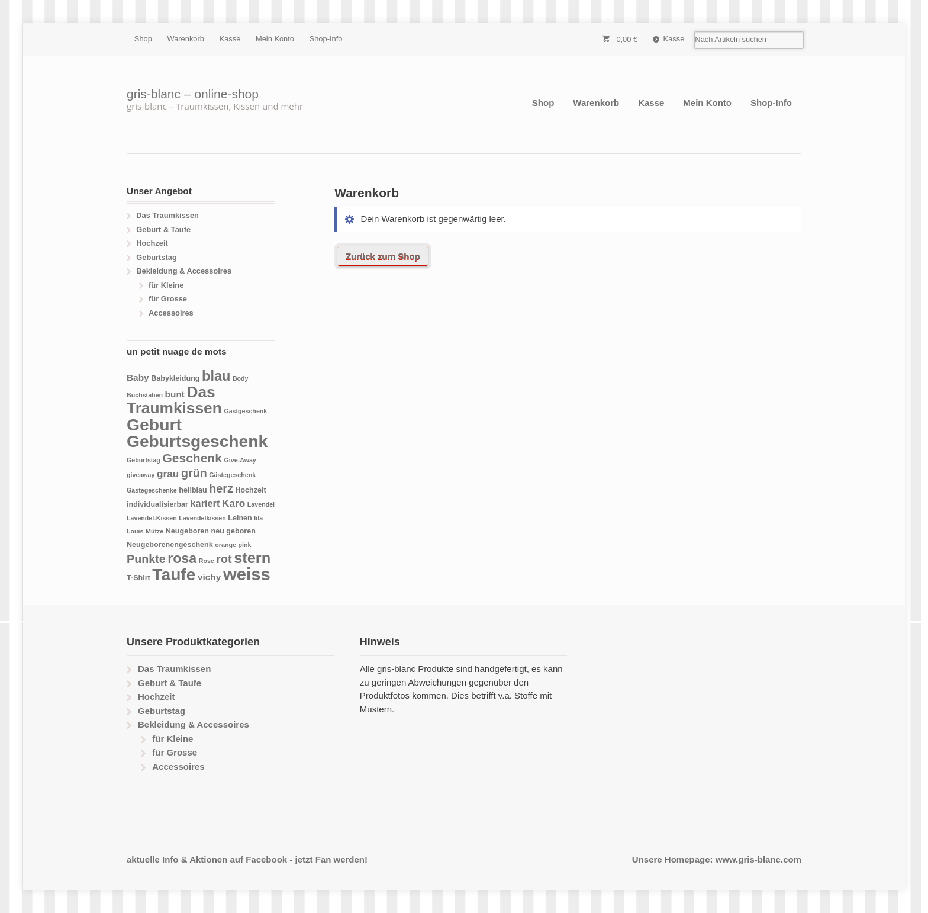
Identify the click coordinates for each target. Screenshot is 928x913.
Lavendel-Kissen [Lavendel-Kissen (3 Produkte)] (152, 518)
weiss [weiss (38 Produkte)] (246, 574)
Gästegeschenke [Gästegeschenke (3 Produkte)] (152, 490)
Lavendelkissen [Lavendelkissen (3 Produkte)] (202, 518)
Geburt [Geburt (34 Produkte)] (154, 424)
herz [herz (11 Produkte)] (221, 488)
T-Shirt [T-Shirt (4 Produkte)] (138, 578)
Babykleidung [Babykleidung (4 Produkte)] (175, 378)
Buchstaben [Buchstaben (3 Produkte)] (145, 394)
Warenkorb (185, 38)
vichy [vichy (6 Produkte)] (209, 577)
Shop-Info (326, 38)
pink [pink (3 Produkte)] (244, 544)
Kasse (230, 38)
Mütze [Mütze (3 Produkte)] (154, 531)
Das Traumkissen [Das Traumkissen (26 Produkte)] (174, 400)
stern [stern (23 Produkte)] (252, 557)
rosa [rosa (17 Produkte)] (181, 558)
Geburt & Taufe (163, 229)
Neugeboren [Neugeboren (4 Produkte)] (187, 531)
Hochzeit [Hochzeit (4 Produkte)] (250, 490)
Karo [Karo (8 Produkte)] (233, 503)
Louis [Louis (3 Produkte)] (135, 531)
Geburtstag (156, 257)
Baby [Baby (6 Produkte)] (138, 377)
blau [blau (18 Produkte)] (216, 376)
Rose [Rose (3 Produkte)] (206, 560)
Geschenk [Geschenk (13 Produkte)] (191, 458)
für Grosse (168, 298)
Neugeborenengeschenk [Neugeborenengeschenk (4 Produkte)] (170, 545)
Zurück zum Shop (383, 256)
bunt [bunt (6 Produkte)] (175, 394)
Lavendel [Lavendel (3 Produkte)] (261, 504)
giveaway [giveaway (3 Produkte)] (140, 474)
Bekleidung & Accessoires (183, 270)
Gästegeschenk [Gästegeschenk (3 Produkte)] (232, 474)
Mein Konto (275, 38)
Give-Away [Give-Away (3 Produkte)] (240, 460)
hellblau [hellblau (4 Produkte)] (193, 490)
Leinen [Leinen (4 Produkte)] (240, 518)
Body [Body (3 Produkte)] (241, 378)
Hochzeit (152, 243)
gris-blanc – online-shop (193, 94)
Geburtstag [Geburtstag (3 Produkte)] (143, 460)
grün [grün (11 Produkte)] (194, 473)
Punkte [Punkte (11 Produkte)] (146, 558)
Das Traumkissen (167, 215)
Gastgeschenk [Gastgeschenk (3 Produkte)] (245, 410)
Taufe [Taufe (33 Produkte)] (173, 574)
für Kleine (166, 285)
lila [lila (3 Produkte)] (258, 518)
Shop (143, 38)
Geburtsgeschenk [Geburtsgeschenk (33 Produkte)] (197, 441)
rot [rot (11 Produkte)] (223, 558)
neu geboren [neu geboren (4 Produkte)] (233, 531)
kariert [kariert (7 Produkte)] (205, 503)
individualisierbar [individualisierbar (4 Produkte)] (157, 504)
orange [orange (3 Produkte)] (225, 544)
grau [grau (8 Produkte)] (168, 474)
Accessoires (171, 312)
